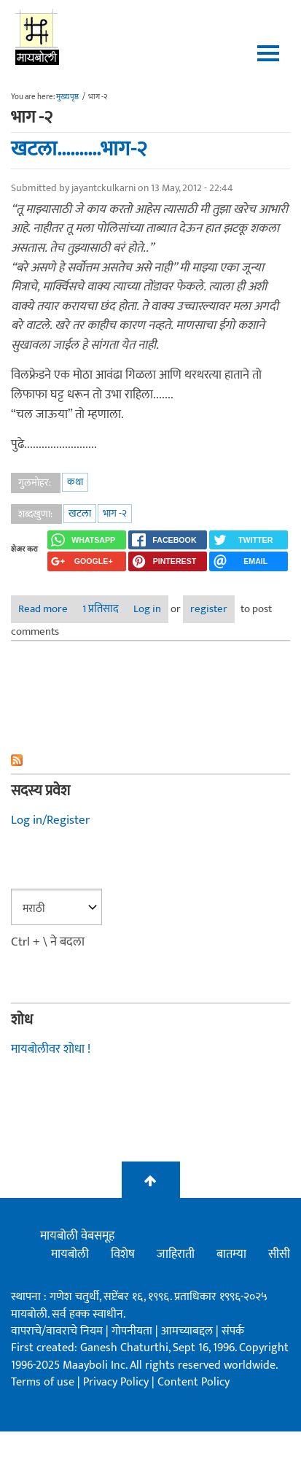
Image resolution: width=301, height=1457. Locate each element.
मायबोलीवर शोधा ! (50, 1049)
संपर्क (233, 1331)
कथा (75, 482)
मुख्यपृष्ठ (67, 97)
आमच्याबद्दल (188, 1331)
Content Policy (193, 1382)
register (208, 609)
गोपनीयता (133, 1331)
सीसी (279, 1254)
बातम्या (231, 1254)
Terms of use (42, 1382)
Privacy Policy (117, 1382)
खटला (80, 513)
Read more (46, 609)
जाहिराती (176, 1254)
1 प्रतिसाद (100, 609)
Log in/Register (50, 820)
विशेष (123, 1254)
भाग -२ (115, 513)
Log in (147, 609)
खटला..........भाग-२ (78, 148)
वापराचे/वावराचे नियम (57, 1331)
